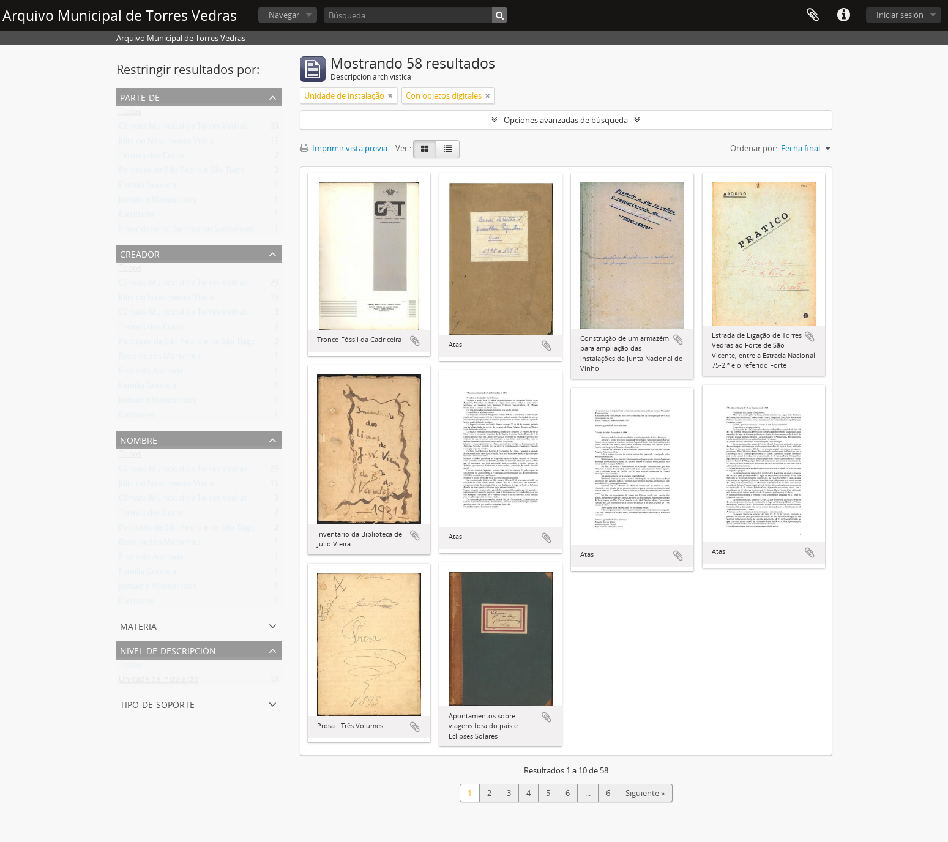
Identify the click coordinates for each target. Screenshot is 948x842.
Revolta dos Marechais (160, 358)
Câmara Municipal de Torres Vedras (183, 128)
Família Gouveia (147, 187)
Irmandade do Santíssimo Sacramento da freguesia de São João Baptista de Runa (265, 231)
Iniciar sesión (900, 14)
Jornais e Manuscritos (157, 201)
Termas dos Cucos (152, 157)
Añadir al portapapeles (415, 341)
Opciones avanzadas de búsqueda (566, 119)
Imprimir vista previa (343, 148)
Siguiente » (645, 793)
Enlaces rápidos (843, 15)
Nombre (138, 439)
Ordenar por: (753, 148)
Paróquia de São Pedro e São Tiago (182, 172)
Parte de (140, 96)
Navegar (284, 14)
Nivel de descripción (168, 649)
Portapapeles (812, 15)
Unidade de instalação (159, 681)
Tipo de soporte (157, 703)
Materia (138, 625)
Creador (140, 253)
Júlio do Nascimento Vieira (166, 143)
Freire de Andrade (151, 373)
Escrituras (136, 216)
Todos (130, 113)
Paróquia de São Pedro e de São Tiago (187, 343)
